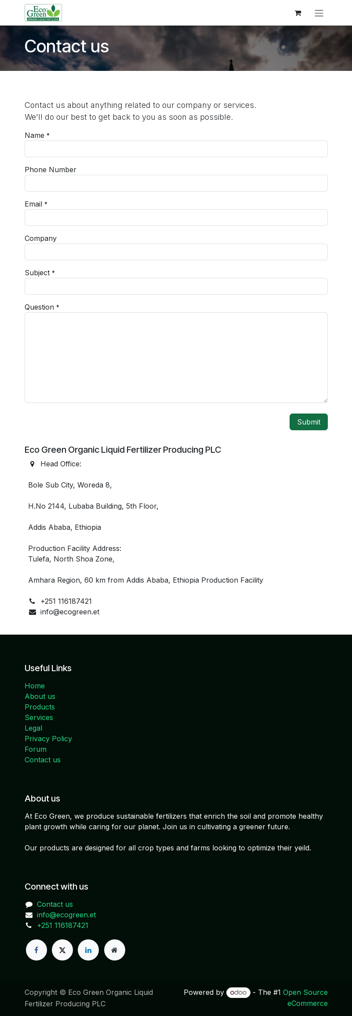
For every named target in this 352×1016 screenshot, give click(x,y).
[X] (62, 950)
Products (40, 706)
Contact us (43, 759)
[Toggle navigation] (319, 13)
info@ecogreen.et (66, 914)
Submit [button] (308, 421)
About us (40, 696)
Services (39, 717)
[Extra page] (114, 950)
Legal (33, 728)
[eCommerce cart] (298, 13)
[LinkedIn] (88, 950)
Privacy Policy (48, 738)
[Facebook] (36, 950)
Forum (36, 749)
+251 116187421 (62, 925)
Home (35, 685)
